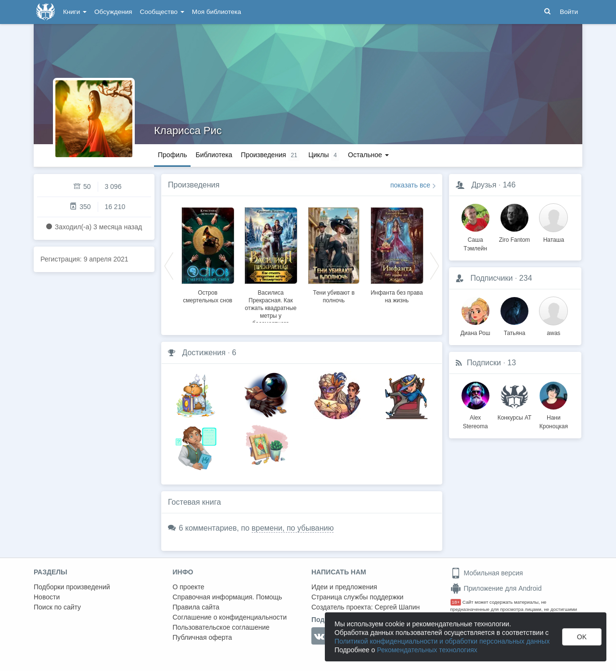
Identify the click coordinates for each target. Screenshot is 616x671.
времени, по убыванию (293, 528)
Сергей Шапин (397, 607)
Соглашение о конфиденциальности (230, 617)
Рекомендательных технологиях (427, 650)
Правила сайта (196, 607)
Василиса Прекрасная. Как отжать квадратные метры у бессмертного (271, 308)
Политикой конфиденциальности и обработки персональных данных (442, 641)
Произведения (193, 185)
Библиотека (213, 155)
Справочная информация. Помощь (227, 597)
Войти (569, 11)
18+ (456, 602)
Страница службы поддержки (357, 597)
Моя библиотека (216, 11)
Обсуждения (113, 11)
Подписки (484, 363)
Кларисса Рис (188, 130)
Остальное (368, 155)
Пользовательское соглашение (221, 627)
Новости (47, 597)
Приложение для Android (496, 588)
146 (509, 185)
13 (511, 363)
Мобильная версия (486, 573)
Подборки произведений (72, 587)
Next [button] (434, 265)
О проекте (189, 587)
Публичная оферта (202, 637)
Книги (75, 11)
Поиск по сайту (57, 607)
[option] (207, 253)
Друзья (483, 185)
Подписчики (491, 278)
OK (582, 637)
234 (525, 278)
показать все (410, 185)
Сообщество (162, 11)
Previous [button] (169, 265)
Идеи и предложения (344, 587)
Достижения (203, 352)
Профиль (172, 155)
